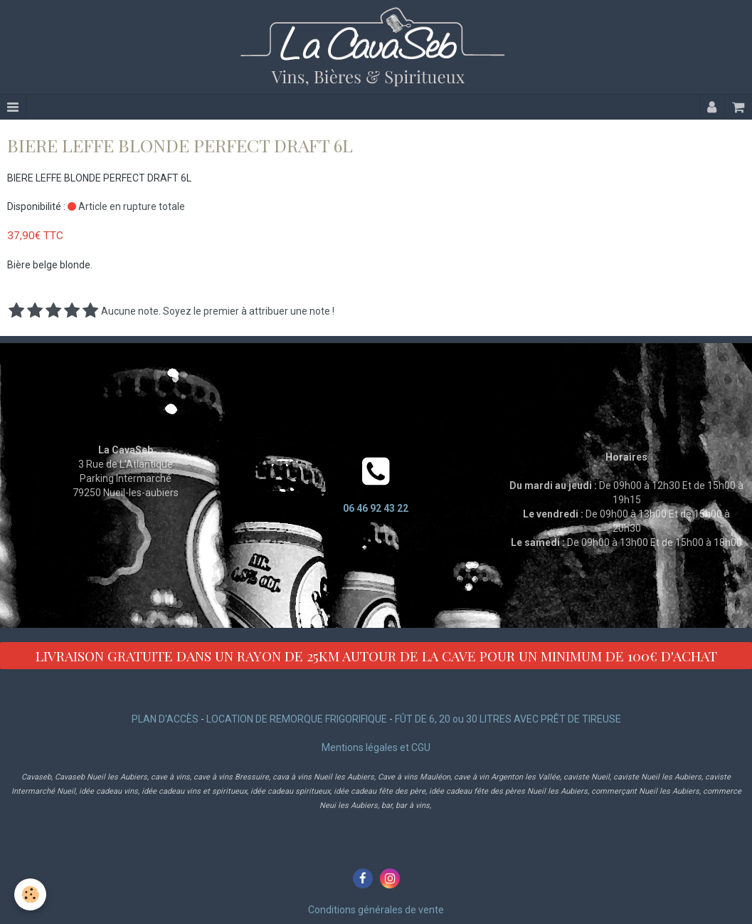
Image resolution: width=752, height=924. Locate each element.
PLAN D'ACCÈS (165, 719)
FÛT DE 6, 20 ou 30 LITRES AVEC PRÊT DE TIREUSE (508, 719)
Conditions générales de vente (376, 909)
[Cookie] (30, 894)
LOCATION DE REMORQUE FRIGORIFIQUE (296, 719)
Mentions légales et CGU (376, 747)
